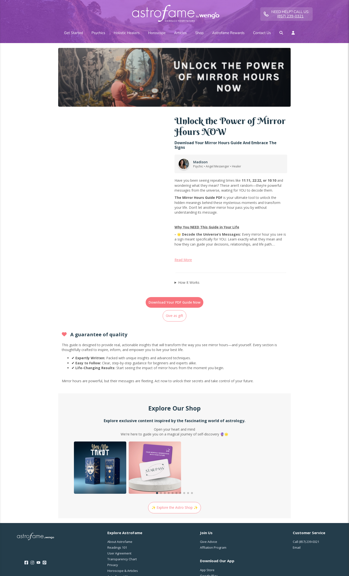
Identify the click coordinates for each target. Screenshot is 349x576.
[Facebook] (26, 507)
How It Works (188, 227)
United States (311, 545)
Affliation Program (213, 492)
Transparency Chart (122, 504)
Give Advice (208, 486)
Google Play (209, 520)
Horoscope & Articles (122, 515)
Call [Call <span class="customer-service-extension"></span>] (306, 486)
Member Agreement (169, 565)
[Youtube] (38, 507)
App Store (207, 515)
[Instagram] (32, 507)
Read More (183, 204)
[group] (100, 413)
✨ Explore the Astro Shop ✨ (174, 452)
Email (297, 492)
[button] (157, 438)
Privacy (112, 510)
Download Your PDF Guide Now (174, 247)
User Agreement (119, 498)
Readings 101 (117, 492)
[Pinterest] (44, 507)
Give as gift (174, 260)
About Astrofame (119, 486)
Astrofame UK (117, 521)
